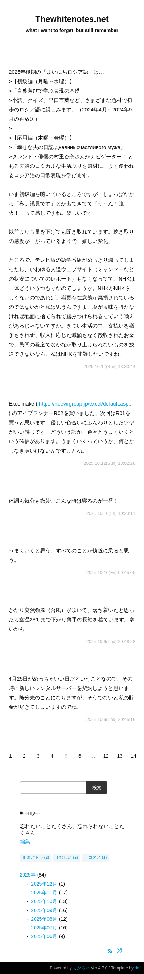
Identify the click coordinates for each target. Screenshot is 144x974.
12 (106, 756)
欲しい (65, 857)
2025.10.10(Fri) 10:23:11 (110, 513)
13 (120, 756)
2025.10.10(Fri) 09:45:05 (110, 572)
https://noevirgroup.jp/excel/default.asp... (86, 404)
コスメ (94, 857)
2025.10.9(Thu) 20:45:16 (110, 719)
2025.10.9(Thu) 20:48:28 (110, 641)
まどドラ (34, 857)
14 (133, 756)
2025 (28, 875)
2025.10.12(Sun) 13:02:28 (109, 463)
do (137, 968)
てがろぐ (81, 968)
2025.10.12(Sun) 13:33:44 (109, 366)
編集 (25, 842)
